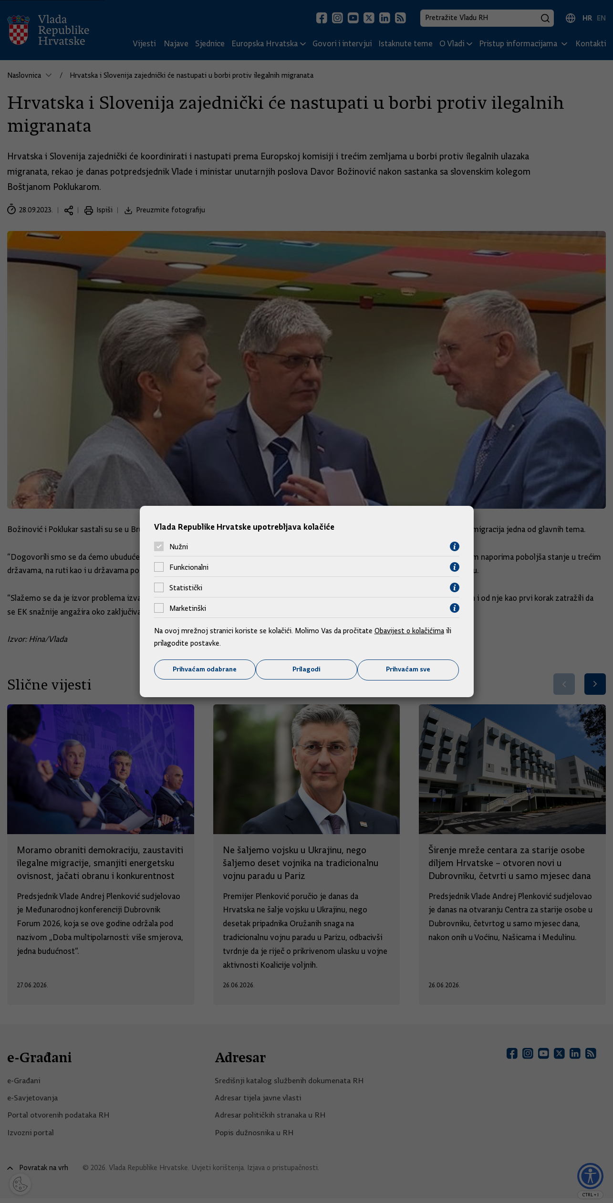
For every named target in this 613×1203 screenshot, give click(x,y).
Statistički (185, 587)
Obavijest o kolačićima (410, 631)
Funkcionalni (188, 567)
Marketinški (187, 608)
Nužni (178, 546)
